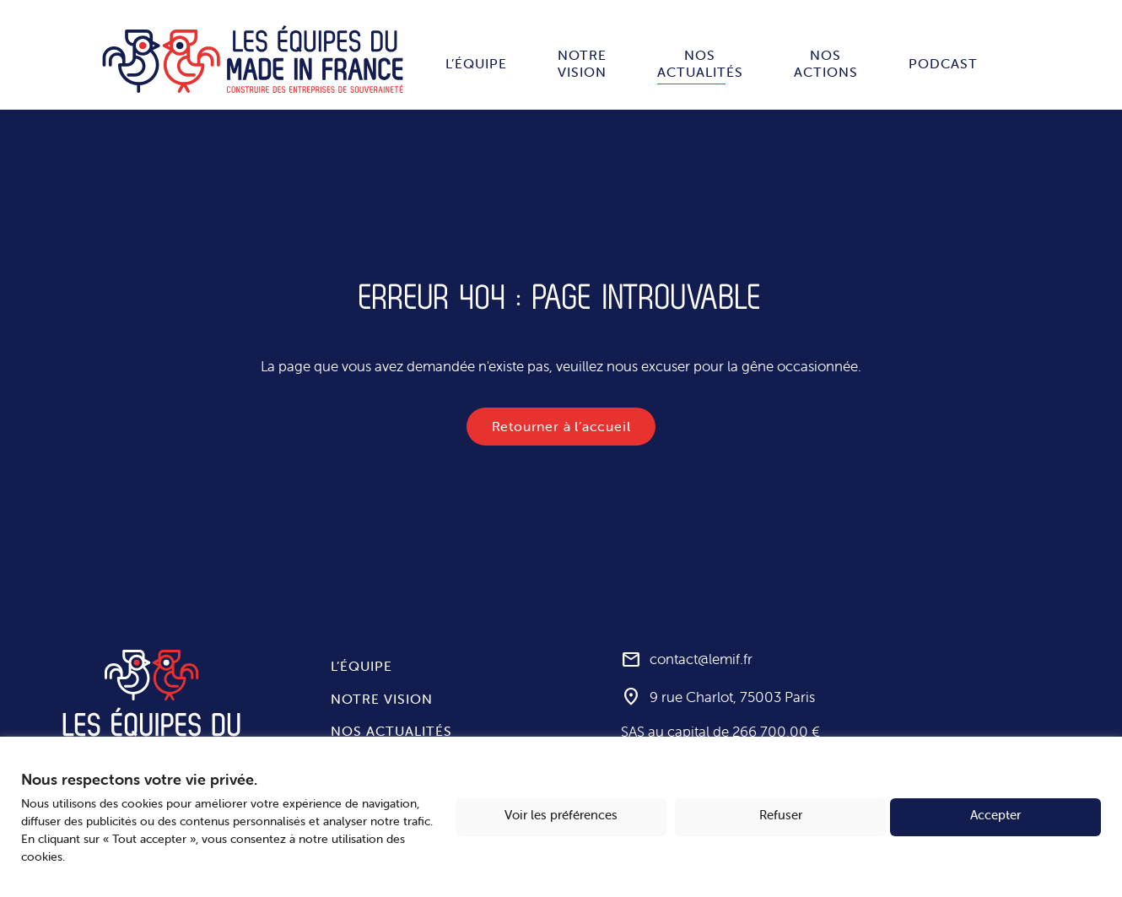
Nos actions (826, 63)
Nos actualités (700, 63)
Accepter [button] (995, 815)
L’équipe (476, 63)
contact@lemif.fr (701, 659)
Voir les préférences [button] (561, 815)
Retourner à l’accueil (561, 426)
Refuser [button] (780, 815)
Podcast (943, 63)
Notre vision (582, 63)
